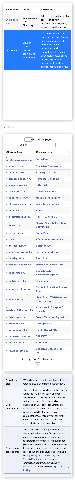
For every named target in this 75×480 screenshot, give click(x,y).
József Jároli (52, 380)
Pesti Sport (43, 258)
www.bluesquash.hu (48, 204)
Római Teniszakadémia (49, 239)
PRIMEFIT (41, 336)
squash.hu (14, 225)
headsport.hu (16, 299)
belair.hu (14, 210)
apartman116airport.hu (19, 310)
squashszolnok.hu (19, 289)
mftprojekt (42, 185)
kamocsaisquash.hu (20, 179)
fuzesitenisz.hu (17, 317)
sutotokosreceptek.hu (19, 160)
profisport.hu (16, 323)
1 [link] (37, 365)
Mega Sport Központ (48, 198)
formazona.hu (16, 233)
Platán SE (41, 342)
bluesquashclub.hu (20, 204)
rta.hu (12, 239)
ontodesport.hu (18, 330)
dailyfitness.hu (17, 281)
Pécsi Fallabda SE (46, 217)
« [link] (26, 365)
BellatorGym (43, 245)
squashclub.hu (17, 273)
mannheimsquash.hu (20, 264)
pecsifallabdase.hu (20, 217)
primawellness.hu (19, 336)
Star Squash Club (46, 172)
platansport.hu (17, 342)
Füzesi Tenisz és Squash (50, 317)
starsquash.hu (17, 172)
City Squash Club (46, 191)
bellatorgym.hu (18, 245)
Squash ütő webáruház (49, 166)
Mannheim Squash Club (49, 264)
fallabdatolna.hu (18, 350)
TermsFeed (42, 159)
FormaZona (42, 233)
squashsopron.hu (19, 198)
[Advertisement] (37, 93)
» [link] (48, 365)
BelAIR (40, 210)
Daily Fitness (43, 281)
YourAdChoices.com (35, 459)
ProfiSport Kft (44, 323)
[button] (32, 152)
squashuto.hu (16, 166)
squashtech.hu (17, 191)
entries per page (42, 139)
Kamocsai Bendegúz (48, 179)
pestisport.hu (16, 258)
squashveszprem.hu (20, 252)
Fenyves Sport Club (47, 252)
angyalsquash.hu (18, 185)
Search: (23, 144)
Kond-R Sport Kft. (46, 330)
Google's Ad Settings (44, 455)
